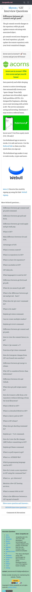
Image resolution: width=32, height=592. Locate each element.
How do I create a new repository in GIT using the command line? (15, 471)
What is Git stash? (9, 309)
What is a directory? (12, 478)
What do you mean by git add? (14, 288)
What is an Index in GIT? (12, 265)
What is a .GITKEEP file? (12, 457)
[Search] (24, 2)
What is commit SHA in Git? (13, 491)
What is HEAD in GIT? (11, 406)
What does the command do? (15, 302)
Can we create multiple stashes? (15, 319)
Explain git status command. (13, 314)
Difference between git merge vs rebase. (15, 364)
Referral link (7, 146)
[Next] (29, 8)
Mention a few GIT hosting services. (12, 484)
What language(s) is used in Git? (15, 275)
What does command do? (15, 427)
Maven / (14, 7)
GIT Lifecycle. (8, 270)
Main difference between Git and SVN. (15, 238)
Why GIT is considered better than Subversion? (15, 372)
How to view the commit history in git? (16, 338)
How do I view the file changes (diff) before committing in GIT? (15, 440)
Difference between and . (15, 225)
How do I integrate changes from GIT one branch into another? (15, 356)
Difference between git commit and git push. (16, 330)
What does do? (15, 388)
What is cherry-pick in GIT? (13, 416)
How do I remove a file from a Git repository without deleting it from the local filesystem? (16, 398)
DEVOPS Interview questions (16, 507)
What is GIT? (8, 232)
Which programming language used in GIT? (14, 463)
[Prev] (2, 8)
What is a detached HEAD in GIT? (15, 411)
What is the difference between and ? (15, 294)
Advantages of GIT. (10, 245)
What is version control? (12, 250)
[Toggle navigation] (28, 2)
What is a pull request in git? (13, 452)
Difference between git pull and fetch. (14, 217)
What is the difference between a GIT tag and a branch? (15, 497)
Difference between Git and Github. (13, 380)
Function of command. (14, 350)
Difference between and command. (16, 209)
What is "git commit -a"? (12, 345)
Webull (5, 189)
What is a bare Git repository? (14, 260)
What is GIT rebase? (10, 421)
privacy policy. (12, 587)
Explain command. (13, 324)
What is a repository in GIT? (13, 255)
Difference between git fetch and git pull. (15, 281)
